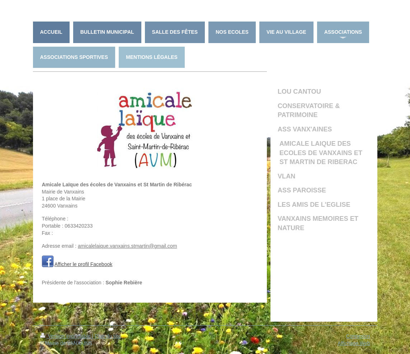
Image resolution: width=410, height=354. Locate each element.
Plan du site (108, 336)
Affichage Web (354, 343)
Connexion (358, 336)
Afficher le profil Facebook (84, 264)
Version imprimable (66, 336)
